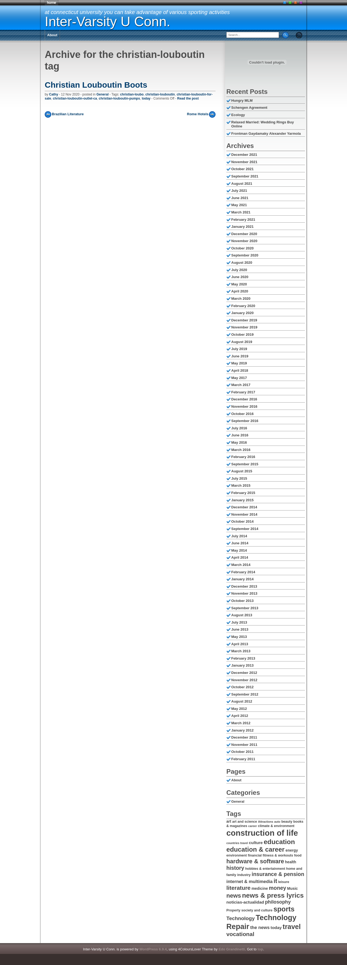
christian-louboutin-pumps (119, 98)
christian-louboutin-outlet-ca (75, 98)
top (260, 949)
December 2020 (244, 234)
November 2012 (244, 680)
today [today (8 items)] (276, 927)
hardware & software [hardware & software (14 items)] (255, 861)
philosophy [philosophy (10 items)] (278, 902)
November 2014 (244, 514)
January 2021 (242, 227)
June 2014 (239, 543)
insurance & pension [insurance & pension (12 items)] (278, 874)
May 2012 (239, 709)
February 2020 (243, 306)
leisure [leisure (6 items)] (283, 882)
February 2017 (243, 392)
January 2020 (242, 313)
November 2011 (244, 745)
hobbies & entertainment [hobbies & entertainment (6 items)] (265, 869)
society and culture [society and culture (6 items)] (256, 910)
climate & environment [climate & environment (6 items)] (276, 826)
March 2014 (240, 565)
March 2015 (240, 485)
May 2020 (239, 284)
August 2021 (241, 184)
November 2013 (244, 593)
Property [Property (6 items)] (233, 910)
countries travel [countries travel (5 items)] (237, 843)
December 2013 (244, 586)
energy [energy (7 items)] (291, 850)
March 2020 (240, 299)
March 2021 (240, 212)
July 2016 (239, 428)
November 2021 (244, 162)
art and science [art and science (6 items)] (244, 822)
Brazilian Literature (68, 114)
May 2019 (239, 363)
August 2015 (241, 471)
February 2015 (243, 493)
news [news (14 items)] (233, 895)
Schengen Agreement (249, 108)
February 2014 (243, 572)
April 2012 (239, 716)
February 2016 (243, 457)
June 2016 (239, 435)
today (146, 98)
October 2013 (242, 601)
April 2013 (239, 644)
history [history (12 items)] (235, 868)
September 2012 (244, 694)
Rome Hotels (197, 114)
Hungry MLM (242, 100)
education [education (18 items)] (279, 841)
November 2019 (244, 327)
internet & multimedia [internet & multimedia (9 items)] (249, 881)
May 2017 (239, 378)
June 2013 (239, 629)
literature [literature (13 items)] (238, 888)
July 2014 (239, 536)
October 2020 (242, 248)
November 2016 (244, 406)
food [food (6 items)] (297, 855)
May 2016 (239, 442)
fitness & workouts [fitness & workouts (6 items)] (278, 855)
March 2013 (240, 651)
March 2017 (240, 385)
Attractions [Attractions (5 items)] (265, 821)
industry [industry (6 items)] (244, 875)
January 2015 (242, 500)
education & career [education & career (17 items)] (255, 849)
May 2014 (239, 550)
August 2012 (241, 701)
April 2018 (239, 370)
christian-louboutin (160, 94)
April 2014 (239, 557)
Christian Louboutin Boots (96, 84)
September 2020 (244, 255)
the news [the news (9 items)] (259, 927)
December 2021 (244, 155)
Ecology (238, 115)
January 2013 (242, 665)
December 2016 (244, 399)
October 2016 (242, 414)
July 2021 (239, 191)
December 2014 (244, 507)
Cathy (53, 94)
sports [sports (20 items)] (284, 909)
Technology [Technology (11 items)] (240, 918)
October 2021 (242, 169)
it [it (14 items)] (275, 881)
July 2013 (239, 622)
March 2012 (240, 723)
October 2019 (242, 334)
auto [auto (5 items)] (277, 821)
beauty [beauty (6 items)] (287, 822)
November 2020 (244, 241)
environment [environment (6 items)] (236, 855)
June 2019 (239, 356)
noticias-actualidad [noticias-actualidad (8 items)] (245, 902)
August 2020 (241, 263)
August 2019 (241, 342)
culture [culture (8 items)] (256, 842)
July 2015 (239, 478)
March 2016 (240, 450)
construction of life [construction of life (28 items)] (262, 832)
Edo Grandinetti (232, 949)
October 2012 (242, 687)
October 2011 (242, 752)
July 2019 (239, 349)
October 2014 (242, 521)
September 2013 (244, 608)
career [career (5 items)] (252, 826)
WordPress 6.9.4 (153, 949)
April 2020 (239, 291)
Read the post (188, 98)
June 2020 (239, 277)
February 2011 (243, 759)
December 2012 (244, 673)
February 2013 (243, 658)
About (52, 35)
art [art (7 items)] (228, 821)
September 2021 (244, 176)
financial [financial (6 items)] (255, 855)
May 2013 (239, 637)
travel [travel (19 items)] (292, 926)
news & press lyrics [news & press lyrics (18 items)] (273, 895)
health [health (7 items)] (290, 862)
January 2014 (242, 579)
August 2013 (241, 615)
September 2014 (244, 529)
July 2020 (239, 270)
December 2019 (244, 320)
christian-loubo (132, 94)
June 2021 (239, 198)
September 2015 (244, 464)
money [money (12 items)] (277, 888)
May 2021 (239, 205)
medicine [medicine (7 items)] (260, 888)
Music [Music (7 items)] (292, 888)
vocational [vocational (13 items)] (240, 934)
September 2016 (244, 421)
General (103, 94)
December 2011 (244, 737)
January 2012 (242, 730)
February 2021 (243, 220)
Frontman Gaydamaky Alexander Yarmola (266, 133)
